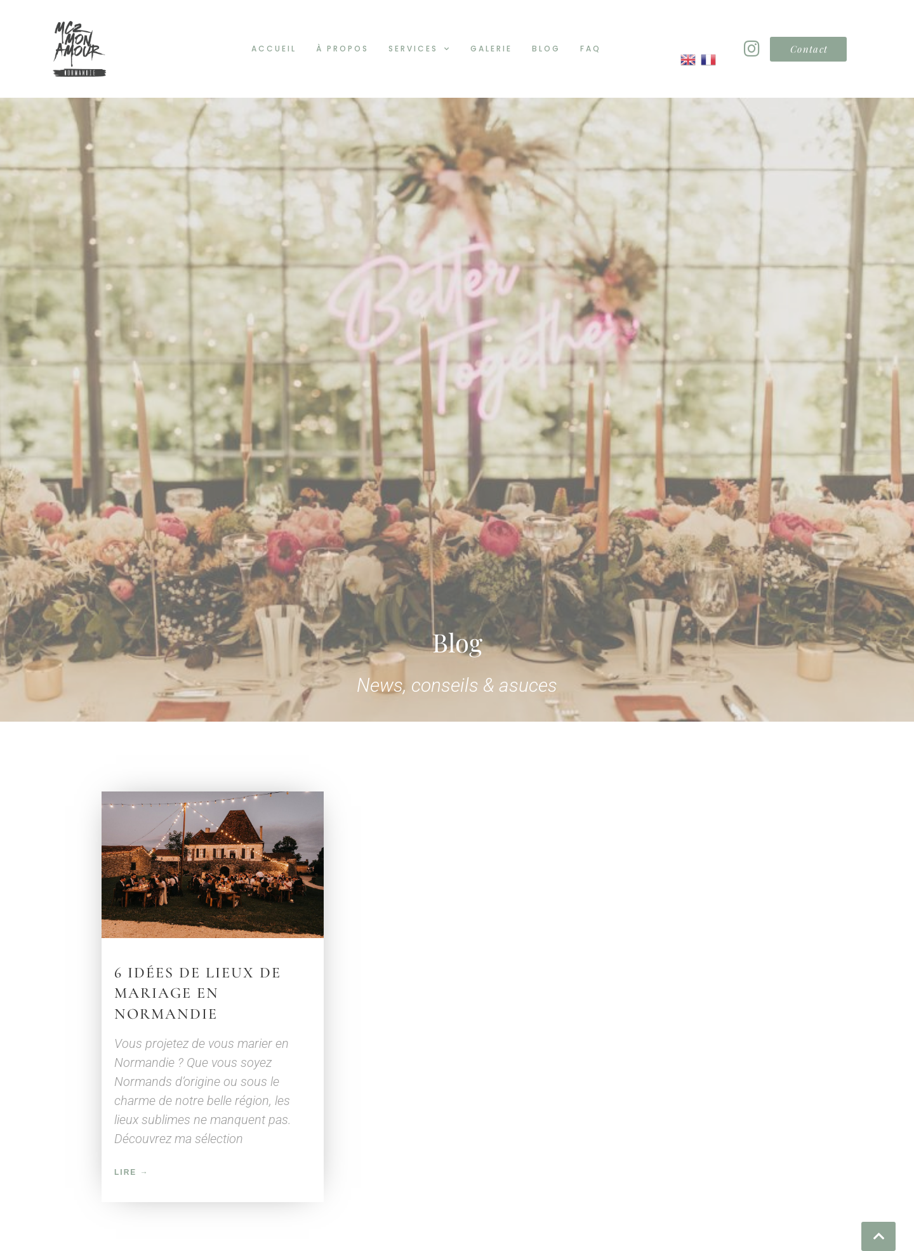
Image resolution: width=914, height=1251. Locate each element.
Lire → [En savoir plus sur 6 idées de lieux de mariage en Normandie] (131, 1150)
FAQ (590, 48)
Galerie (491, 48)
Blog (546, 48)
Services (419, 49)
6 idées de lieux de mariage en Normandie (197, 971)
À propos (342, 48)
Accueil (273, 48)
